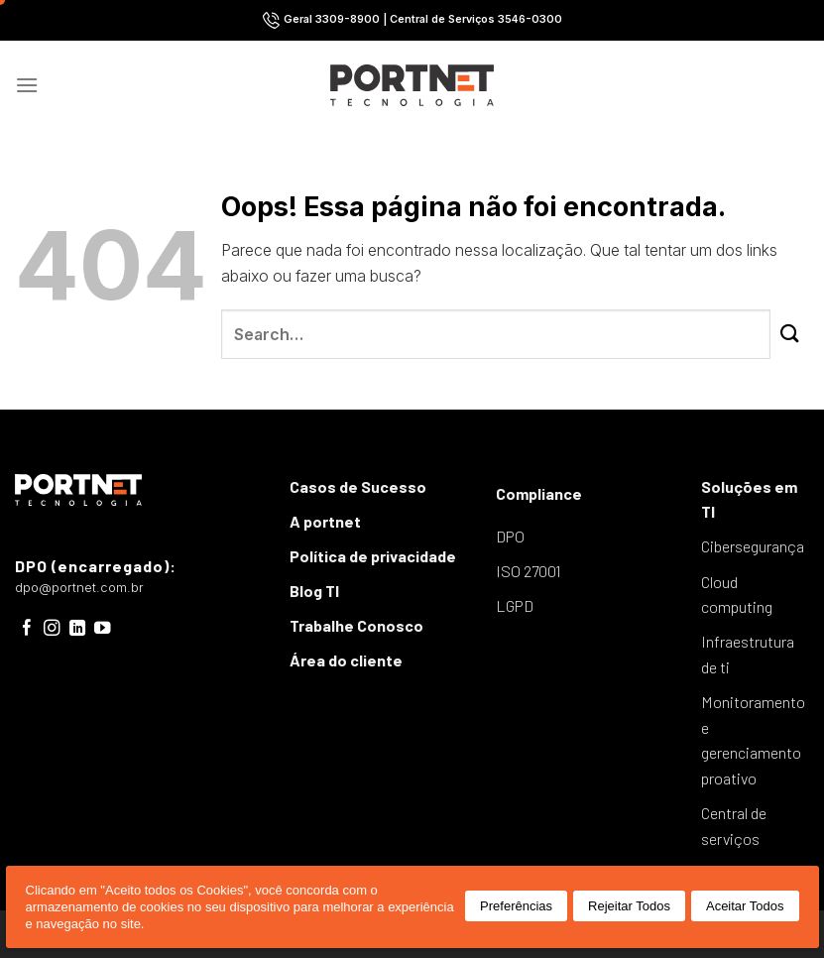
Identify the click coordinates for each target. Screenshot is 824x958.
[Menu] (27, 84)
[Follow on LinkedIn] (77, 629)
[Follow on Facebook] (27, 629)
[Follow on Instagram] (52, 629)
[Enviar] (789, 334)
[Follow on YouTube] (102, 629)
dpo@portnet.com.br (79, 587)
